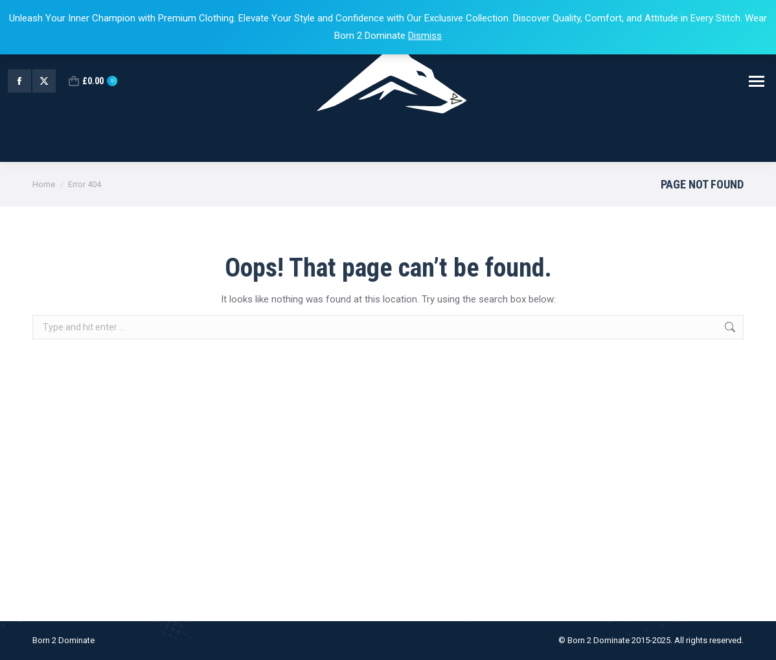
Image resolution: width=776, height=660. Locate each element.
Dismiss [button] (425, 35)
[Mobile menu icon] (756, 81)
